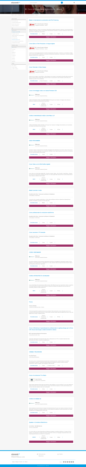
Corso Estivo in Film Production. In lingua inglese (42, 43)
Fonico (31, 302)
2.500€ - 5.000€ (15, 68)
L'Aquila (13, 61)
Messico (26, 461)
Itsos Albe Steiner (32, 355)
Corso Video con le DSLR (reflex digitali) (39, 164)
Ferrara (13, 58)
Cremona (14, 55)
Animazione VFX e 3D (16, 42)
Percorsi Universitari (15, 25)
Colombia (20, 461)
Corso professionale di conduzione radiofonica (41, 212)
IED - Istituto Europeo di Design (41, 24)
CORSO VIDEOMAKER (35, 252)
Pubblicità (60, 454)
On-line (13, 49)
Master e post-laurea (15, 24)
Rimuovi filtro (14, 30)
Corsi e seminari (15, 21)
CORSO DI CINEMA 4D (35, 399)
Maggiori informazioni (51, 37)
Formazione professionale (16, 22)
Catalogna (17, 461)
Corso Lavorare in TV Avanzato (37, 232)
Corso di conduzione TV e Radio (37, 375)
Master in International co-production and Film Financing (43, 20)
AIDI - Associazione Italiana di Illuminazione (38, 333)
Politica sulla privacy (42, 454)
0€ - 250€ (14, 65)
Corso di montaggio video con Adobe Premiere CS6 (43, 90)
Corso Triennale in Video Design (37, 67)
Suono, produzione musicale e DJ (17, 41)
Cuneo (13, 56)
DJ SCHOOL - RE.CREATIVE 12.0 (35, 426)
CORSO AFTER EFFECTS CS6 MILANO (39, 275)
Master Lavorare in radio (35, 190)
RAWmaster (37, 94)
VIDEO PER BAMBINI (34, 140)
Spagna (13, 461)
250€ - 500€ (14, 67)
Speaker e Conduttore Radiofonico (38, 422)
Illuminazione (14, 38)
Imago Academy (38, 379)
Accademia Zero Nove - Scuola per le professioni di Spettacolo (42, 194)
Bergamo (13, 52)
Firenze (13, 59)
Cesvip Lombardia (32, 305)
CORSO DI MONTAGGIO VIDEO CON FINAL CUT (42, 115)
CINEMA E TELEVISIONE (35, 352)
